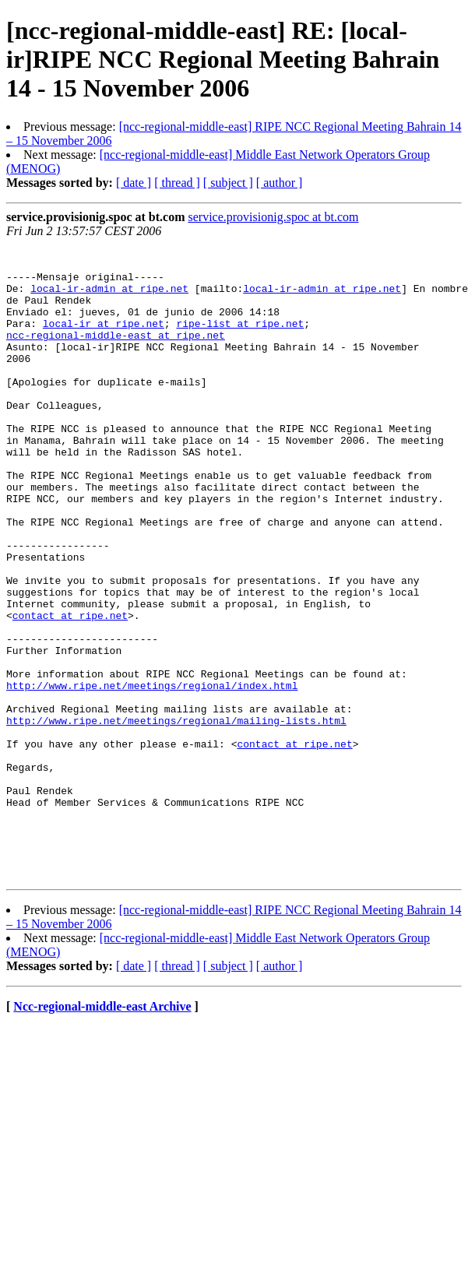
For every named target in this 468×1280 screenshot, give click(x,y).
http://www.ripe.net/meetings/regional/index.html (151, 774)
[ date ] (133, 182)
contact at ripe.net (70, 690)
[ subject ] (228, 182)
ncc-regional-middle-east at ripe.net (115, 353)
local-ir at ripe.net (103, 339)
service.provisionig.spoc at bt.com (273, 216)
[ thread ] (177, 182)
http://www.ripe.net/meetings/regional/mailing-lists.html (176, 816)
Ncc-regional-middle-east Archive (102, 1132)
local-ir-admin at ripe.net (109, 297)
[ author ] (279, 182)
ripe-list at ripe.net (240, 339)
